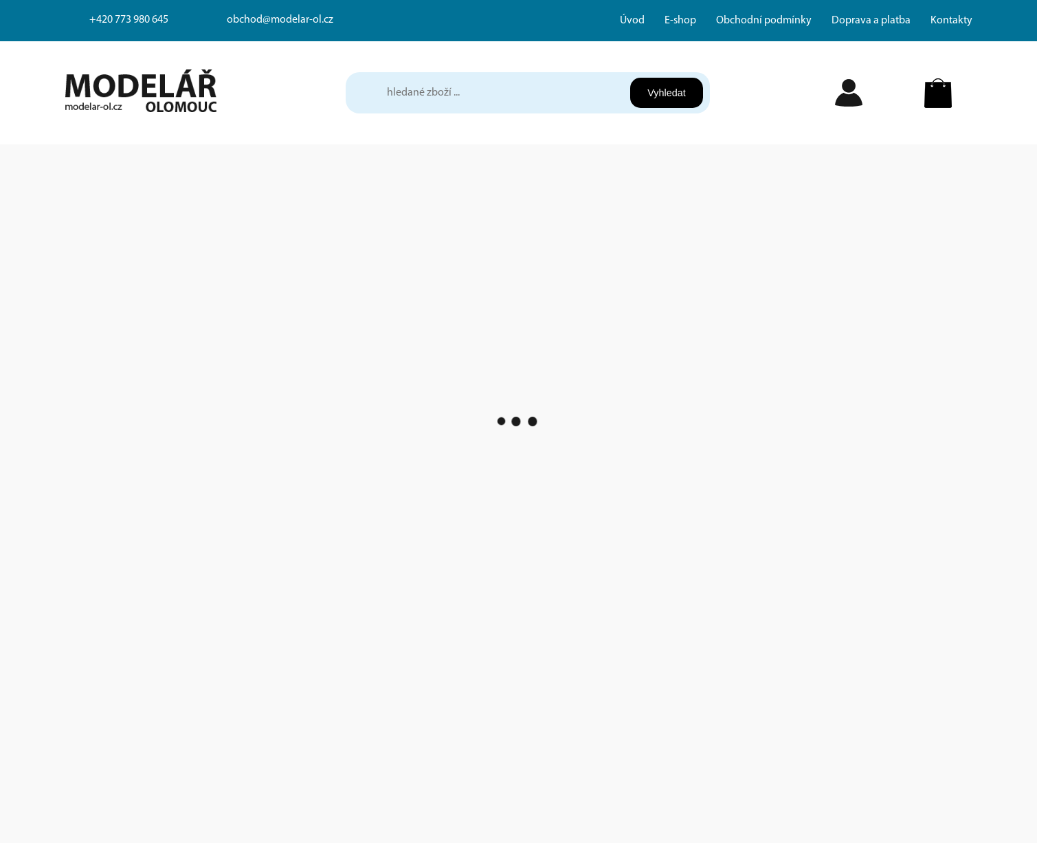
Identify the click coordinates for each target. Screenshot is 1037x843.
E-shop (680, 20)
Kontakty (951, 20)
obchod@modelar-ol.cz (280, 19)
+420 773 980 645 (128, 19)
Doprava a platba (871, 20)
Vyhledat (666, 92)
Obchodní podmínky (764, 20)
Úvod (632, 20)
